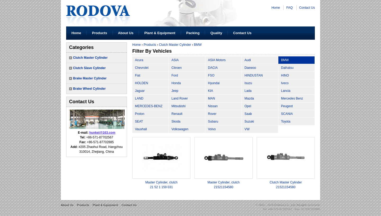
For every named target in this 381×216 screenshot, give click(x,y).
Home (275, 8)
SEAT (139, 121)
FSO (211, 75)
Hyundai (214, 83)
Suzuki (249, 121)
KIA (210, 91)
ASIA (175, 60)
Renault (176, 114)
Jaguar (140, 91)
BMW (198, 45)
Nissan (213, 106)
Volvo (212, 129)
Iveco (285, 83)
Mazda (249, 98)
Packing (193, 33)
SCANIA (287, 114)
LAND (139, 98)
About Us (126, 33)
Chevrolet (141, 68)
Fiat (137, 75)
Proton (139, 114)
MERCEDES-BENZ (148, 106)
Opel (247, 106)
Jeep (174, 91)
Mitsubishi (178, 106)
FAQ (289, 8)
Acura (139, 60)
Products (99, 33)
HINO (285, 75)
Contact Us (307, 8)
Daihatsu (287, 68)
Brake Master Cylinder (90, 78)
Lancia (285, 91)
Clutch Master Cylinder (90, 58)
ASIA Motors (217, 60)
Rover (212, 114)
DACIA (213, 68)
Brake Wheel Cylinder (89, 89)
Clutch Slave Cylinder (89, 68)
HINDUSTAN (253, 75)
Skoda (175, 121)
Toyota (285, 121)
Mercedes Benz (292, 98)
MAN (211, 98)
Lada (248, 91)
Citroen (176, 68)
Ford (174, 75)
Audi (247, 60)
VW (247, 129)
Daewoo (250, 68)
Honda (176, 83)
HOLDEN (141, 83)
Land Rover (179, 98)
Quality (216, 33)
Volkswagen (179, 129)
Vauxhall (141, 129)
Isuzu (248, 83)
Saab (248, 114)
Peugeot (287, 106)
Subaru (213, 121)
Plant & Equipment (159, 33)
